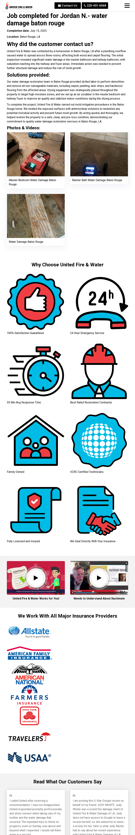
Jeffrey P (16, 723)
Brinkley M (80, 727)
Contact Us (67, 5)
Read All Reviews (68, 828)
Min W (45, 806)
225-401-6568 (95, 5)
